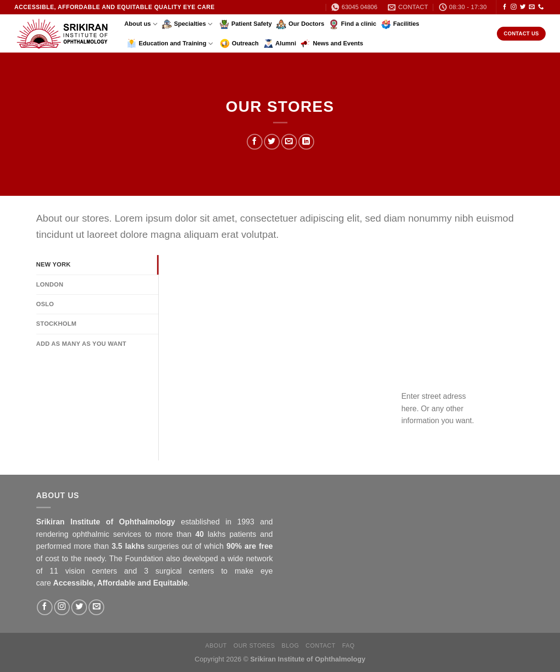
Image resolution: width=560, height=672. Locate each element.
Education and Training (170, 43)
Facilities (400, 24)
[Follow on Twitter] (523, 7)
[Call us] (541, 7)
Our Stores (254, 645)
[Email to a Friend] (289, 142)
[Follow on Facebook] (504, 7)
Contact (321, 645)
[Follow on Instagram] (513, 7)
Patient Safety (246, 24)
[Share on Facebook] (255, 142)
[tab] (97, 264)
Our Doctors (300, 24)
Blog (290, 645)
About (216, 645)
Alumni (280, 43)
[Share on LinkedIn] (306, 142)
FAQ (348, 645)
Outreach (239, 43)
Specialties (187, 24)
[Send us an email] (532, 7)
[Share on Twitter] (272, 142)
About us (140, 24)
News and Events (332, 43)
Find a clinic (352, 24)
